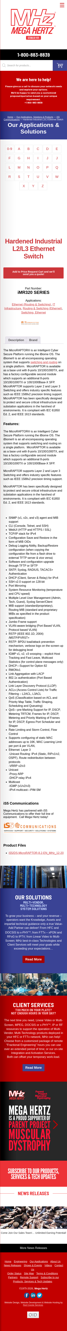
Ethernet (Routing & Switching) (31, 304)
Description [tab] (16, 340)
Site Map (29, 1273)
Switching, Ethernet (33, 312)
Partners (13, 1277)
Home (8, 1261)
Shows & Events (33, 1265)
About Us (55, 1261)
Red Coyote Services (33, 1305)
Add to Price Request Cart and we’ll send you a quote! (33, 273)
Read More (33, 959)
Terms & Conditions (47, 1273)
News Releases (12, 1265)
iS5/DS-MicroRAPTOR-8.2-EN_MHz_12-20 (36, 852)
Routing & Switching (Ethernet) (42, 308)
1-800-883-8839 (33, 55)
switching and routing (44, 362)
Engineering (20, 1261)
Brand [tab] (33, 340)
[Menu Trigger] (62, 5)
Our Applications (39, 1261)
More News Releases (33, 1247)
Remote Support (29, 1277)
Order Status (14, 1273)
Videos (48, 1265)
